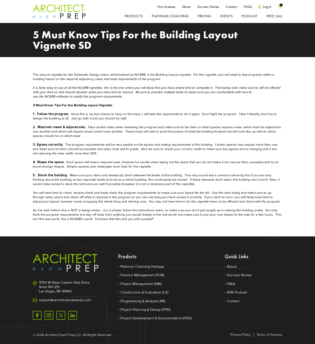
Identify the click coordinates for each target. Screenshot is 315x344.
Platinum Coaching (170, 16)
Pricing (204, 16)
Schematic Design (87, 75)
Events (226, 16)
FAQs (248, 6)
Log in (267, 7)
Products (133, 16)
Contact (231, 6)
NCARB (140, 75)
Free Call (274, 16)
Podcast (249, 16)
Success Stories (208, 6)
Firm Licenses (166, 6)
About (186, 6)
